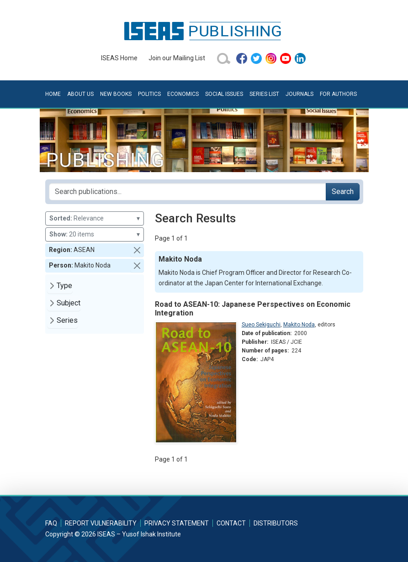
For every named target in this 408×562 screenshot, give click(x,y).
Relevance (94, 218)
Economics (183, 94)
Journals (299, 94)
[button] (137, 250)
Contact (231, 523)
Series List (264, 94)
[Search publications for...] (187, 191)
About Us (80, 94)
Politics (149, 94)
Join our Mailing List (176, 58)
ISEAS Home (119, 58)
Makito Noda (299, 324)
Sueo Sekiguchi (261, 324)
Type (64, 285)
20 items (94, 234)
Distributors (276, 523)
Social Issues (224, 94)
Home (53, 94)
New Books (116, 94)
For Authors (338, 94)
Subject (68, 303)
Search (343, 191)
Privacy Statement (176, 523)
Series (67, 320)
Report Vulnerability (101, 523)
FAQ (51, 523)
